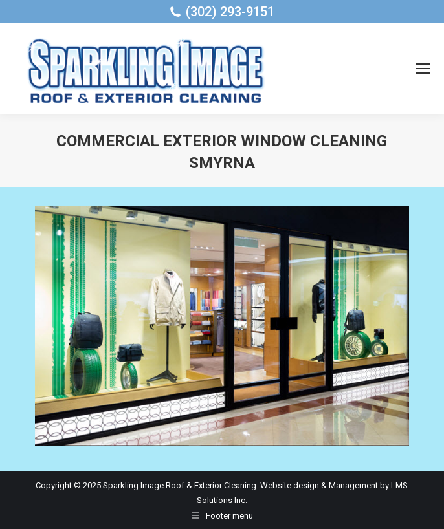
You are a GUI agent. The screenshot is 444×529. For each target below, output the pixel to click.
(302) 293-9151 (230, 11)
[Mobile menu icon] (422, 68)
